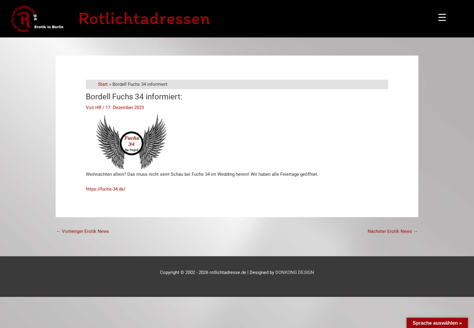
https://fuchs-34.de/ (105, 189)
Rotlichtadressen (144, 18)
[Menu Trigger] (442, 17)
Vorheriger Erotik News (82, 231)
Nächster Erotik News (393, 231)
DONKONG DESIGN (294, 272)
